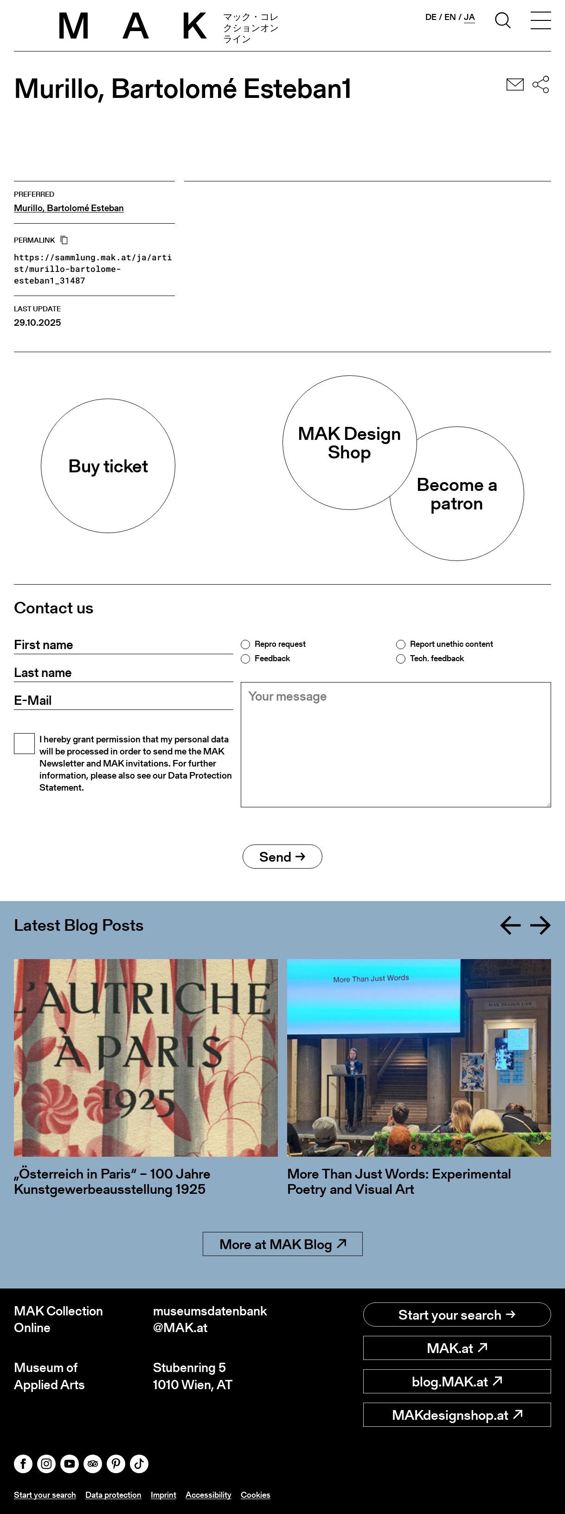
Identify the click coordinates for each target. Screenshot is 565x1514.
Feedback (272, 658)
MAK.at (457, 1348)
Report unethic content (451, 644)
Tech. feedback (437, 658)
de (431, 17)
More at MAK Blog (282, 1244)
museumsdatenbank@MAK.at (210, 1319)
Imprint (163, 1495)
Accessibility (208, 1495)
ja (469, 17)
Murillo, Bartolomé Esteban (69, 208)
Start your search (456, 1314)
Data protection (113, 1495)
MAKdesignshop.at (457, 1414)
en (450, 17)
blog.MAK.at (457, 1381)
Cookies (255, 1495)
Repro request (280, 644)
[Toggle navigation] (541, 22)
